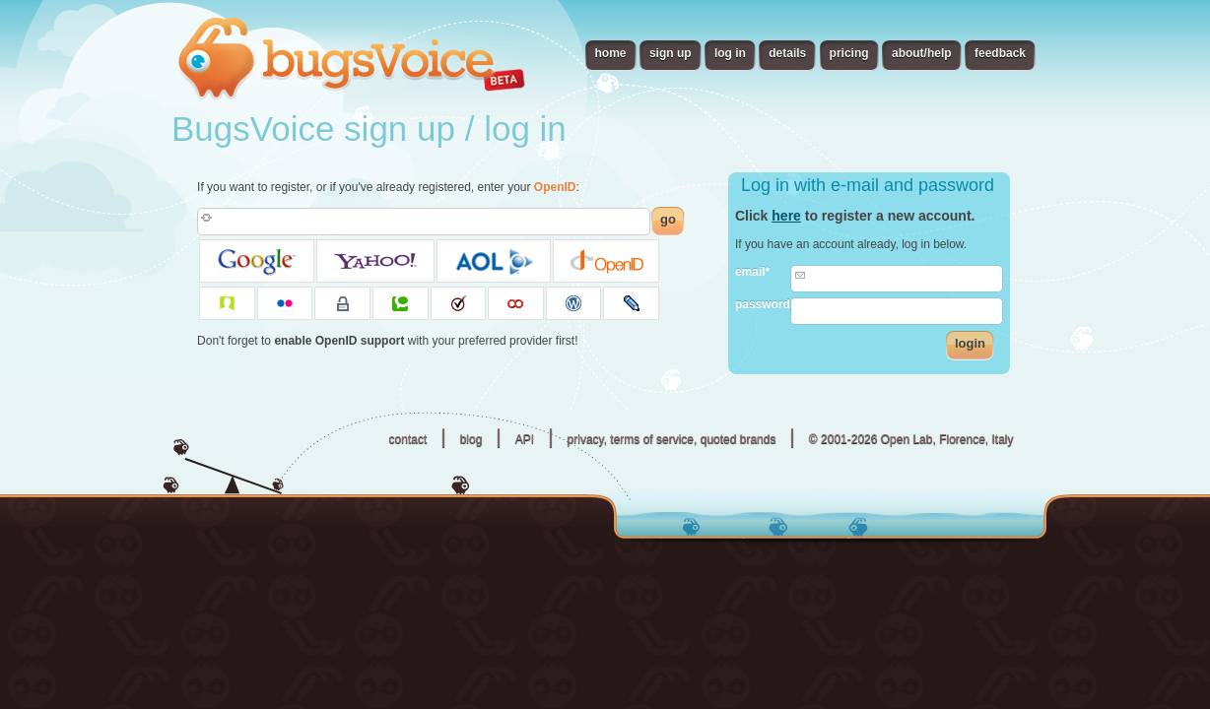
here (786, 216)
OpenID (555, 187)
